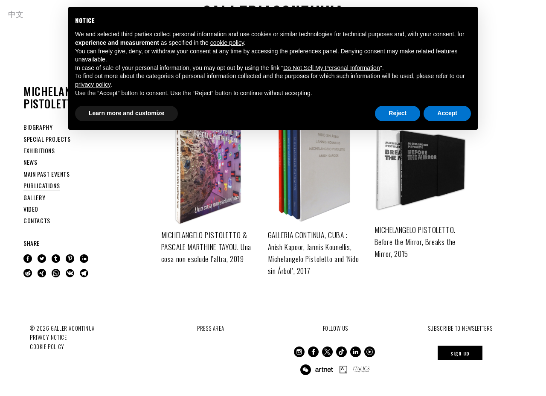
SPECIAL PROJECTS (47, 138)
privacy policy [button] (92, 84)
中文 (16, 13)
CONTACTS (36, 220)
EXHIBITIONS (39, 150)
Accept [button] (447, 113)
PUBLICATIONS (41, 185)
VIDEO (30, 208)
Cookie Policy (47, 346)
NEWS (30, 161)
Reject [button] (398, 113)
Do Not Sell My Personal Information (331, 67)
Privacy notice (48, 337)
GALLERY (34, 197)
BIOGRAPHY (37, 126)
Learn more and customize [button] (126, 113)
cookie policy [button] (227, 42)
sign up (460, 352)
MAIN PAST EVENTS (46, 173)
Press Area (210, 328)
